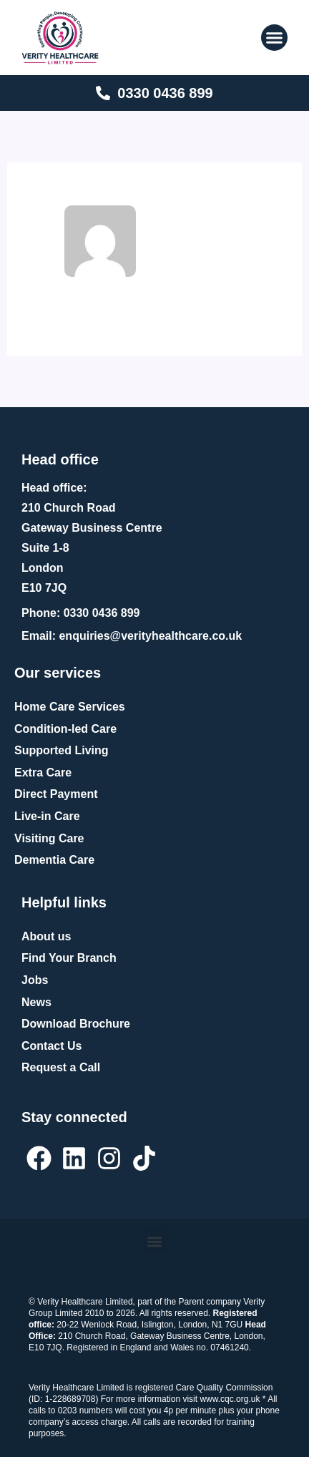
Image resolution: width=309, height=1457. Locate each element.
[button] (274, 38)
